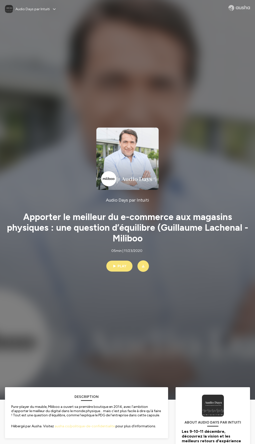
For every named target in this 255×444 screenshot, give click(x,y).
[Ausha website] (239, 8)
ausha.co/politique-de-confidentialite (85, 426)
